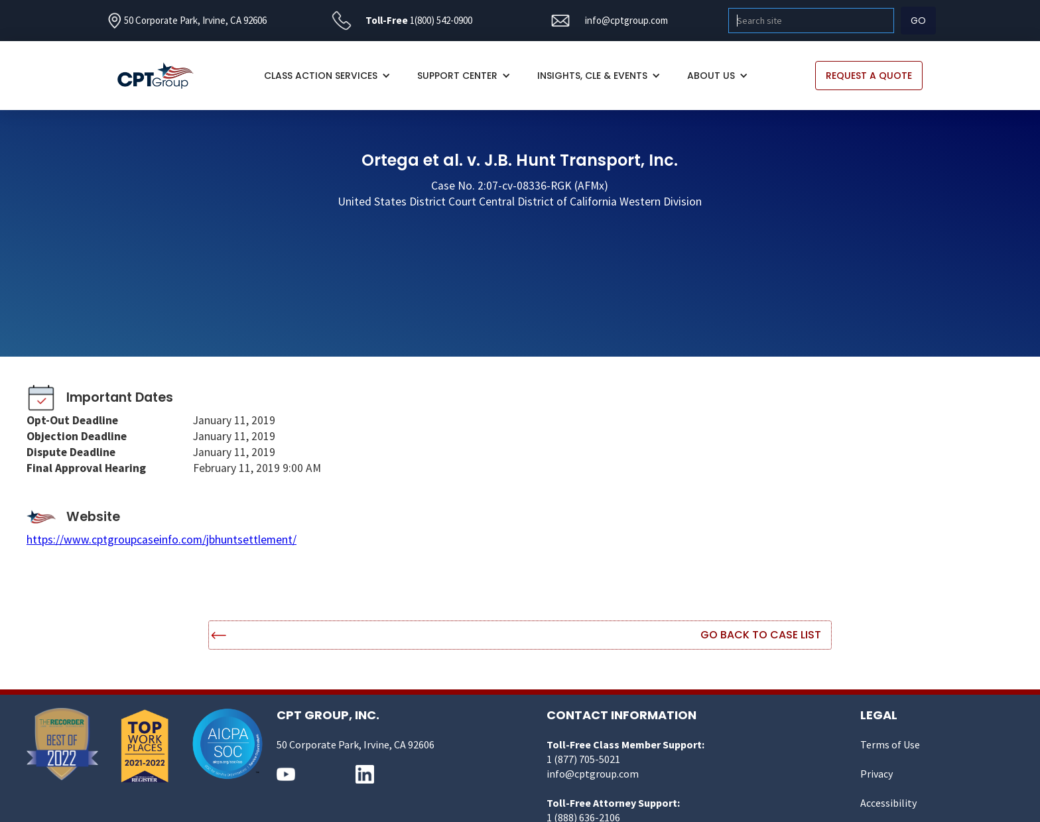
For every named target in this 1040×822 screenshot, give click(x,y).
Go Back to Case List (760, 634)
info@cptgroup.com (626, 20)
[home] (162, 75)
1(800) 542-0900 (441, 20)
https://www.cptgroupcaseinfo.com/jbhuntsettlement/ (161, 539)
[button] (327, 75)
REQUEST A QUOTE (869, 75)
